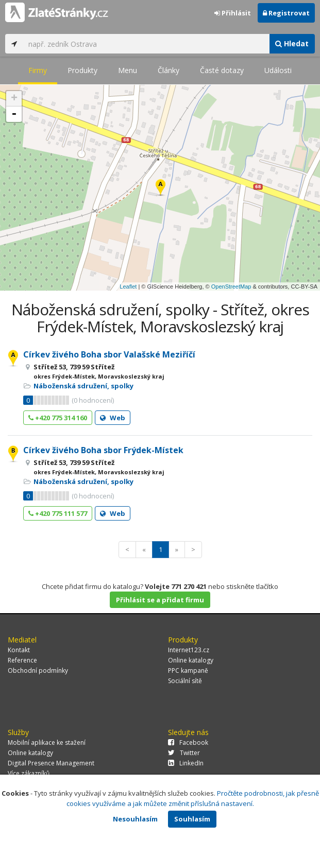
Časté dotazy (222, 70)
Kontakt (19, 650)
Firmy (37, 70)
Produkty (82, 70)
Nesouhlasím (135, 819)
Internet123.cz (188, 650)
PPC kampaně (188, 670)
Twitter (184, 752)
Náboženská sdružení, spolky (83, 385)
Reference (22, 660)
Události (278, 70)
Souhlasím (192, 819)
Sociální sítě (185, 680)
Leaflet (128, 286)
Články (168, 70)
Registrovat (286, 12)
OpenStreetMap (231, 286)
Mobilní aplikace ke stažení (47, 742)
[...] (146, 43)
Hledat (292, 43)
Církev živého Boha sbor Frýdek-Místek (103, 450)
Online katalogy (190, 660)
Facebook (188, 742)
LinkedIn (186, 763)
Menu (127, 70)
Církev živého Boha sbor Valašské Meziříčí (109, 354)
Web (112, 417)
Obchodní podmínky (38, 670)
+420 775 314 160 (57, 417)
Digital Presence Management (51, 763)
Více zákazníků (28, 773)
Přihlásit (232, 12)
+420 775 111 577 (57, 513)
